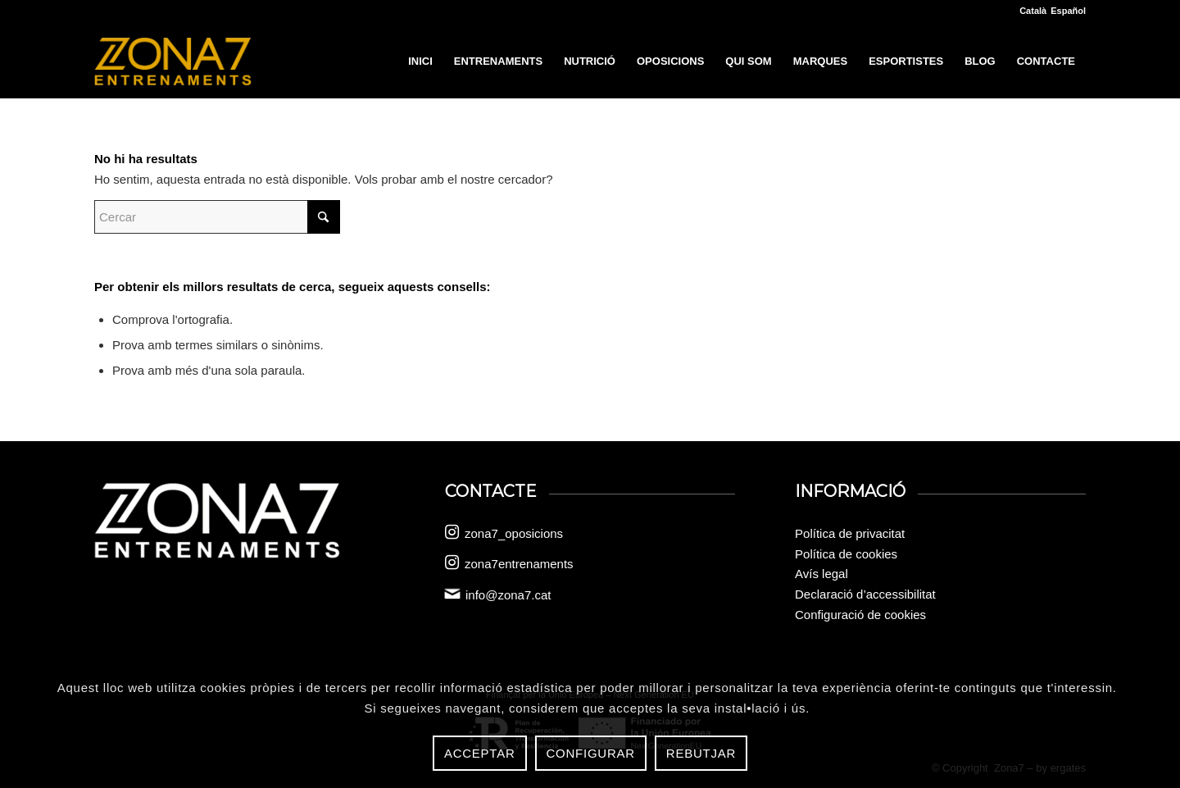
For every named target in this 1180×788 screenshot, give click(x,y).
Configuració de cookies (860, 615)
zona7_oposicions (514, 533)
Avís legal (821, 574)
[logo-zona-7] (173, 61)
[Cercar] (217, 217)
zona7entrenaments (519, 564)
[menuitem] (420, 61)
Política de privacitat (850, 533)
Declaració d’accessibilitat (865, 594)
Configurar (591, 753)
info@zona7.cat (508, 595)
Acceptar (479, 753)
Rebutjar (701, 753)
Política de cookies (846, 554)
